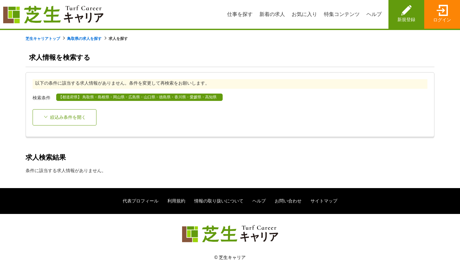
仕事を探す (240, 14)
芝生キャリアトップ (43, 38)
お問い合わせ (288, 200)
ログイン (442, 19)
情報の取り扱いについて (218, 200)
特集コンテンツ (342, 14)
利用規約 (176, 200)
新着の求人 (272, 14)
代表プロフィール (140, 200)
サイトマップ (323, 200)
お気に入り (304, 14)
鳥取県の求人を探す (84, 38)
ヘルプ (374, 14)
